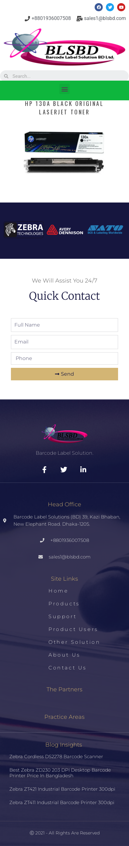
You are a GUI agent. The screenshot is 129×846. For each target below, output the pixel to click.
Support (62, 616)
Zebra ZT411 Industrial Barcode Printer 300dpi (61, 802)
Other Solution (74, 642)
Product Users (73, 629)
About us (64, 655)
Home (58, 591)
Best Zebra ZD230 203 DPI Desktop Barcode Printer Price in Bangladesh (60, 772)
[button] (64, 89)
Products (64, 604)
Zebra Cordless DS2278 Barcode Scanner (56, 756)
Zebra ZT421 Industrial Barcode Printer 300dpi (62, 789)
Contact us (67, 668)
